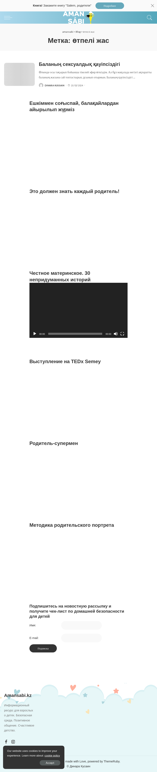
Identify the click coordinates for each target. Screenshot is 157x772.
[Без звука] (116, 334)
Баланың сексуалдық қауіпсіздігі (79, 64)
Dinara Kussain (54, 85)
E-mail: (34, 638)
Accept (50, 762)
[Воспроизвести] (35, 334)
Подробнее (110, 5)
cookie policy (52, 755)
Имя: (32, 625)
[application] (78, 310)
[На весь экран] (122, 334)
